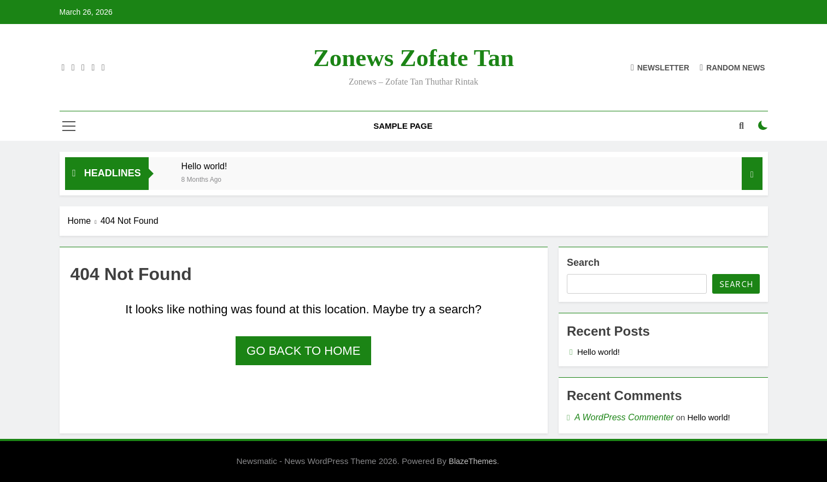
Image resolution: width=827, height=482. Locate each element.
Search (583, 262)
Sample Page (402, 125)
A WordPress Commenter (624, 417)
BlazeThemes (473, 461)
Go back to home (303, 351)
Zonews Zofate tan (413, 58)
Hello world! (204, 166)
